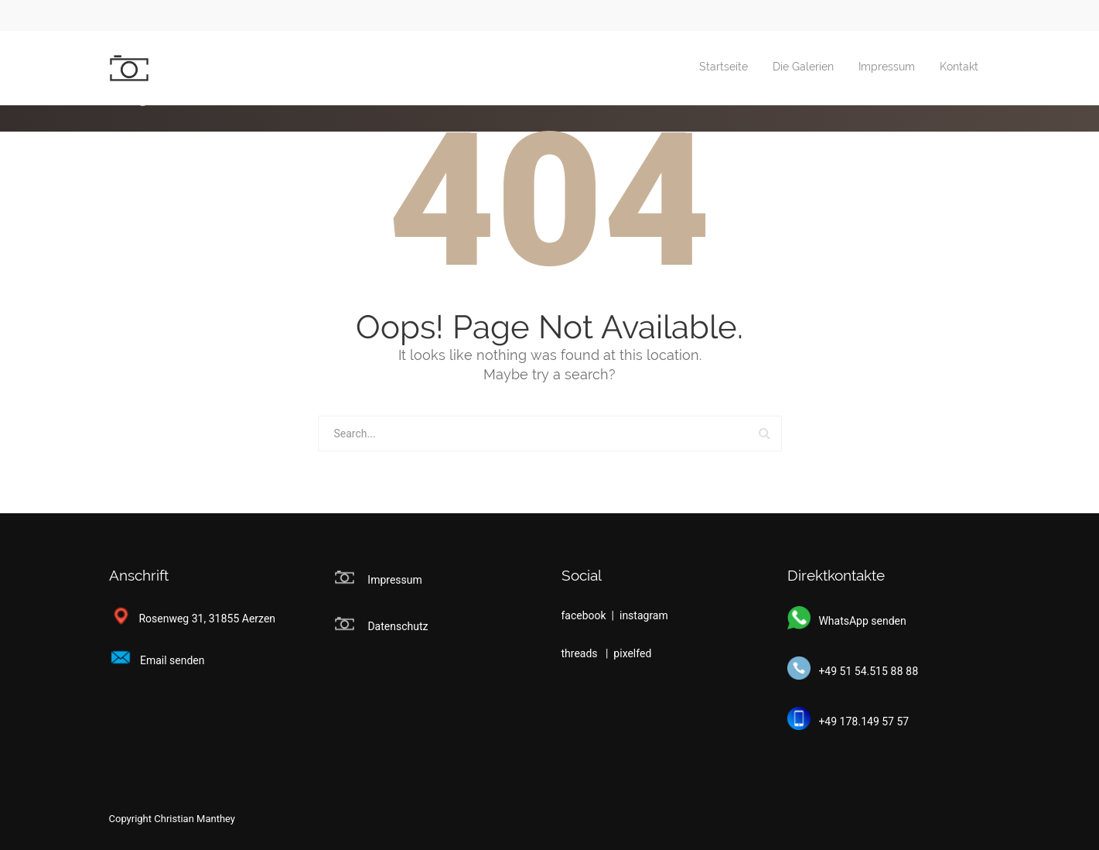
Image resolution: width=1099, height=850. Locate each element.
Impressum (886, 67)
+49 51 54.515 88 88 (852, 671)
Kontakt (959, 67)
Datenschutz (397, 626)
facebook (585, 615)
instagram (643, 615)
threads (581, 653)
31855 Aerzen (242, 618)
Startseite (723, 67)
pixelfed (632, 653)
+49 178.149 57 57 (848, 721)
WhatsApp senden (846, 621)
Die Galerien (803, 67)
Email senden (157, 660)
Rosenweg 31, (157, 618)
